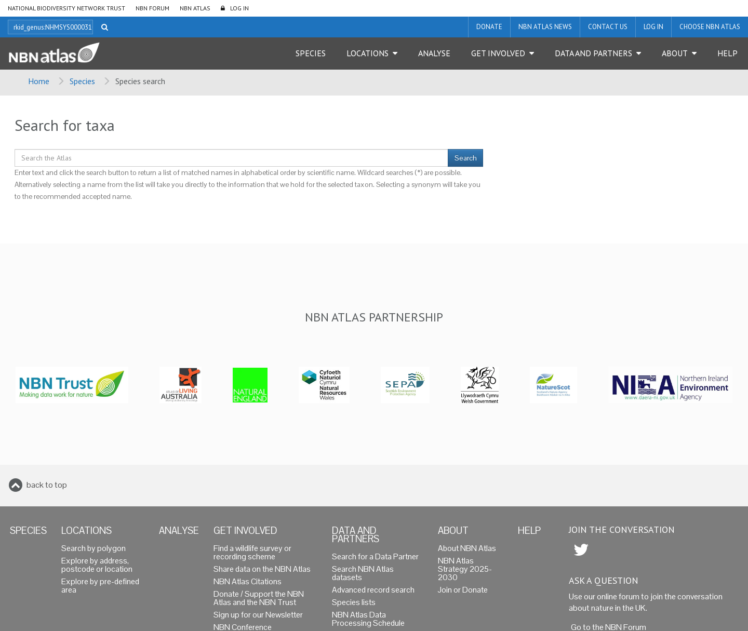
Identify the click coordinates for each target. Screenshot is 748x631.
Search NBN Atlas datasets (363, 573)
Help (727, 53)
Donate (489, 26)
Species (311, 53)
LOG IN (239, 8)
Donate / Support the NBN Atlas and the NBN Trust (258, 598)
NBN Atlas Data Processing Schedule (368, 618)
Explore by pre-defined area (100, 585)
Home (38, 81)
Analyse (434, 53)
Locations (367, 53)
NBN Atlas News (545, 26)
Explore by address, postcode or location (96, 564)
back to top (46, 484)
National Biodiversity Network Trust (66, 8)
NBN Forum (152, 8)
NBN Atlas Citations (247, 581)
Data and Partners (593, 53)
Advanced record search (373, 589)
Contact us (607, 26)
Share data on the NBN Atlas (262, 568)
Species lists (354, 602)
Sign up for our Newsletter (258, 614)
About (675, 53)
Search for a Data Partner (375, 556)
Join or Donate (463, 589)
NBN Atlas (195, 8)
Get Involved (498, 53)
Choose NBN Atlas (709, 26)
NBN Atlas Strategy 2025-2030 (465, 569)
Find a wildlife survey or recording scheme (252, 552)
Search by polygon (93, 548)
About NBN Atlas (467, 548)
